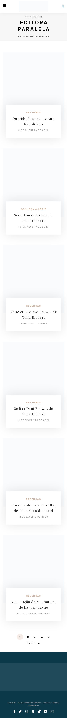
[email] (52, 712)
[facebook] (14, 712)
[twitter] (20, 712)
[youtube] (45, 712)
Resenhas (33, 112)
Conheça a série (33, 209)
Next (31, 643)
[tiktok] (39, 712)
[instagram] (26, 712)
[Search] (63, 6)
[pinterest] (33, 712)
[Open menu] (4, 5)
